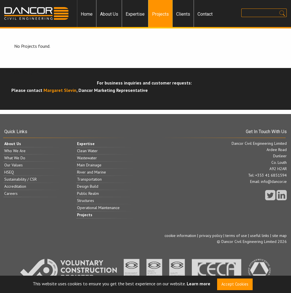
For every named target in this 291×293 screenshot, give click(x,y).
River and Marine (91, 172)
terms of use (236, 235)
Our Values (13, 165)
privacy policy (210, 235)
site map (279, 235)
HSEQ (9, 172)
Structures (85, 200)
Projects (160, 14)
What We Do (14, 157)
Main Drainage (89, 165)
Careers (11, 193)
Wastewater (87, 157)
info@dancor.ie (274, 181)
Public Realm (88, 193)
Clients (183, 14)
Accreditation (15, 186)
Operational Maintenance (98, 207)
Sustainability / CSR (20, 179)
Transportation (89, 179)
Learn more (198, 284)
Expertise (135, 14)
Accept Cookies (234, 284)
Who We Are (15, 150)
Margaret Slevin (59, 90)
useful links (259, 235)
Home (87, 14)
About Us (109, 14)
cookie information (180, 235)
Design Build (87, 186)
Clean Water (87, 150)
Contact (205, 14)
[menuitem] (86, 14)
